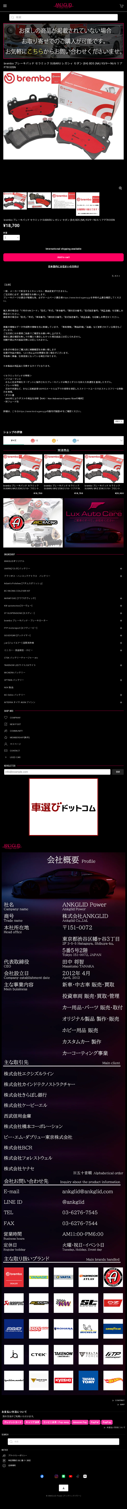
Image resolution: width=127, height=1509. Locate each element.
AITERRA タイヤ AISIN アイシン (19, 702)
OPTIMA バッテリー (14, 680)
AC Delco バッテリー (14, 695)
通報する (119, 421)
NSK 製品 (8, 687)
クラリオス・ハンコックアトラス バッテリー (27, 576)
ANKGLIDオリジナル (14, 561)
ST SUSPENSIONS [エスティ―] (19, 613)
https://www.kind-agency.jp (76, 297)
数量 (5, 233)
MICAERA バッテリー (14, 672)
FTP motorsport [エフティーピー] (20, 628)
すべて (14, 440)
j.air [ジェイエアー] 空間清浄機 (19, 643)
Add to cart (63, 257)
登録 (118, 772)
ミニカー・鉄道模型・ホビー (18, 650)
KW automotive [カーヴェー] (18, 605)
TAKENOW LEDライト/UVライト (20, 665)
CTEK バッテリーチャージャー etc (21, 658)
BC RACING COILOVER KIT (17, 591)
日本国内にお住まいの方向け (63, 266)
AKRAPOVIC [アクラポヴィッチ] (20, 598)
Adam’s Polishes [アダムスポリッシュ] (23, 583)
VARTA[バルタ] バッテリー (17, 568)
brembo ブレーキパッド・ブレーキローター (26, 620)
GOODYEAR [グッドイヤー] (17, 635)
